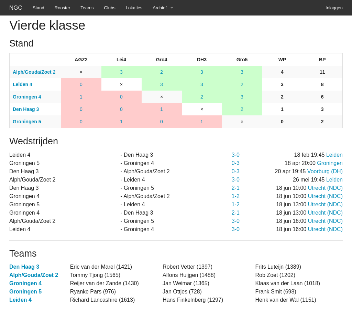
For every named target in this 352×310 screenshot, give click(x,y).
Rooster (62, 7)
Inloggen (334, 7)
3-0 (236, 155)
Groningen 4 (25, 283)
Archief (159, 7)
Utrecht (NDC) (325, 188)
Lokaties (134, 7)
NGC (15, 7)
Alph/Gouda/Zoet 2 (33, 275)
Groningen (330, 163)
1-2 (236, 196)
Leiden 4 (20, 300)
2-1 (236, 188)
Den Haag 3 (24, 267)
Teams (87, 7)
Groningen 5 (25, 291)
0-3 (236, 163)
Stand (38, 7)
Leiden (334, 155)
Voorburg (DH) (325, 171)
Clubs (110, 7)
